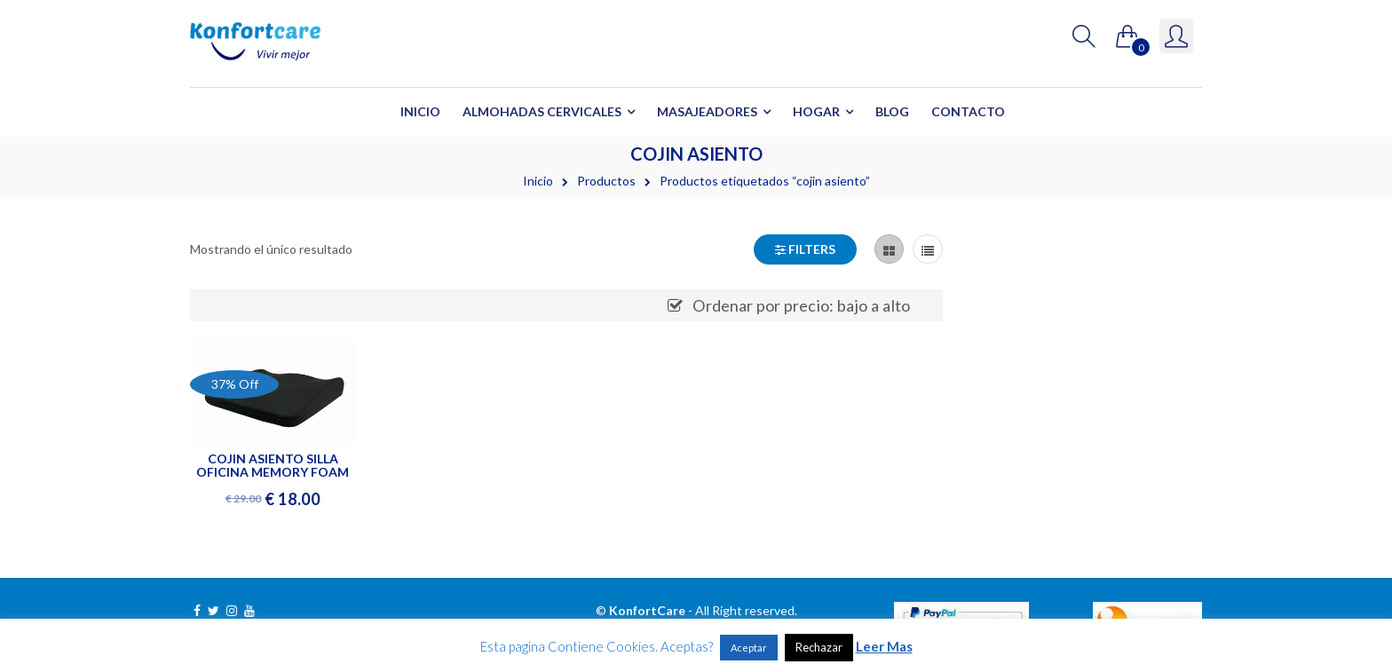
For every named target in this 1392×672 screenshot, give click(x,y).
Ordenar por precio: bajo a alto (801, 305)
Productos (606, 180)
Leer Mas (884, 646)
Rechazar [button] (818, 647)
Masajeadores (707, 111)
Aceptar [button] (749, 647)
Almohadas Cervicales (542, 111)
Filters (805, 249)
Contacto (968, 111)
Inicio (420, 111)
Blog (892, 111)
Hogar (816, 111)
